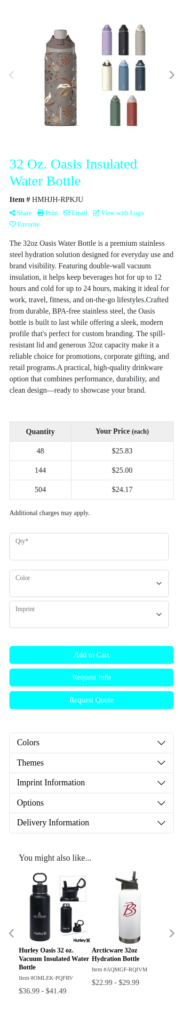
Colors (28, 742)
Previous (11, 75)
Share (20, 213)
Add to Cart (92, 655)
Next (171, 75)
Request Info (91, 677)
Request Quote (91, 700)
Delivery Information (53, 822)
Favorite (24, 224)
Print (47, 213)
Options (30, 802)
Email (76, 213)
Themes (30, 762)
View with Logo (118, 213)
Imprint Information (51, 782)
